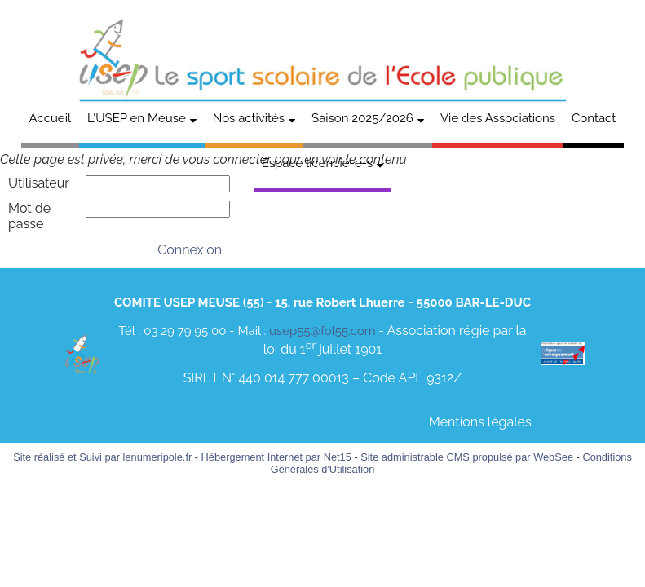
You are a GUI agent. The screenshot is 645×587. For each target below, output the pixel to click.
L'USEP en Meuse (136, 118)
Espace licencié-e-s (317, 163)
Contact (594, 118)
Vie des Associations (497, 118)
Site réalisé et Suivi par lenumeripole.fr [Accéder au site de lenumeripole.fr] (102, 457)
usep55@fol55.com (322, 331)
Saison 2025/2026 (362, 118)
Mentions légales (480, 422)
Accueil (50, 118)
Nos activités (249, 118)
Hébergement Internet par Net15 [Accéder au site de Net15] (276, 457)
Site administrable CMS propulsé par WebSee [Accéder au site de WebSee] (466, 457)
